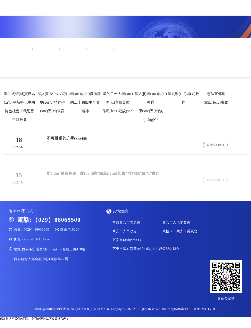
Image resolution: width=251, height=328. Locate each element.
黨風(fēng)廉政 (216, 102)
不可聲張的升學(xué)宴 (67, 138)
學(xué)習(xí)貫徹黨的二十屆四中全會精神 (85, 102)
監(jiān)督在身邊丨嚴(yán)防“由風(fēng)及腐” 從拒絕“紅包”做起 (103, 175)
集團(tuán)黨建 (100, 48)
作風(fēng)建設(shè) (117, 111)
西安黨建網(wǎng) (126, 240)
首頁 (19, 48)
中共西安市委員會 (126, 222)
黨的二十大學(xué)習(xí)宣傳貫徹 (118, 98)
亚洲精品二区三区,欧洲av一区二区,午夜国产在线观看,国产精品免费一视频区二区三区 (155, 326)
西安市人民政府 (124, 231)
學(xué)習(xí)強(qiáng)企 (151, 115)
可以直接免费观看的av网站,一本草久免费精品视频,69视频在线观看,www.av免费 (50, 326)
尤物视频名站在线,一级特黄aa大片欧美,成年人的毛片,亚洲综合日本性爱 (45, 322)
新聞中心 (73, 48)
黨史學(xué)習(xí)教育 (183, 98)
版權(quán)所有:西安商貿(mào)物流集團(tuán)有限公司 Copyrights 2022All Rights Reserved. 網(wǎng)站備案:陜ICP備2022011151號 (125, 309)
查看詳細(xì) (215, 144)
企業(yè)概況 (46, 48)
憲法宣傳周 (216, 94)
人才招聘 (181, 48)
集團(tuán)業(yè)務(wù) (127, 57)
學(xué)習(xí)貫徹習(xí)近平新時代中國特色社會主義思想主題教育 (19, 107)
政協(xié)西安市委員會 (180, 231)
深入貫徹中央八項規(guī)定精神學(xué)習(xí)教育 (52, 102)
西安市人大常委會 (176, 222)
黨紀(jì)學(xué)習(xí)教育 (150, 98)
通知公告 (154, 48)
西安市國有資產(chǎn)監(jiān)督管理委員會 (145, 248)
